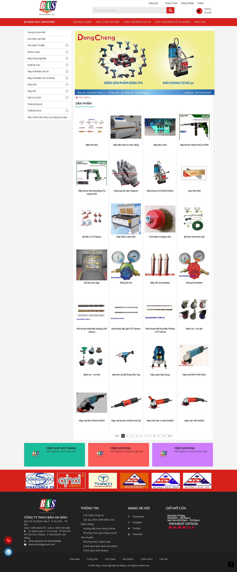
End (169, 436)
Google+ (137, 522)
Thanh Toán (171, 3)
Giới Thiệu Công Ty (93, 515)
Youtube (137, 534)
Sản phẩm (128, 559)
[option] (40, 481)
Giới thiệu (110, 559)
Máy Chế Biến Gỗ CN (137, 21)
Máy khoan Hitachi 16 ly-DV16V (194, 145)
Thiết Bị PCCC (35, 110)
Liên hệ (163, 559)
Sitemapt (75, 559)
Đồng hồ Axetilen (194, 283)
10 (163, 436)
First (117, 436)
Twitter (137, 528)
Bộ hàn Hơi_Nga (91, 283)
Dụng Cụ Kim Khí (36, 32)
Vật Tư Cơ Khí (34, 97)
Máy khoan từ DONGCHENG (160, 191)
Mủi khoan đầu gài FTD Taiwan (125, 329)
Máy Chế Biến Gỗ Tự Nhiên (172, 21)
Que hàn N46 (194, 191)
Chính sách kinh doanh (95, 550)
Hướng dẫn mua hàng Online (99, 528)
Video (200, 3)
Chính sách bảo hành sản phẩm (100, 546)
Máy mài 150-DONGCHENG (92, 420)
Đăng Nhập (187, 3)
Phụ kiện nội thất (36, 39)
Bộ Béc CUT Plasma (91, 237)
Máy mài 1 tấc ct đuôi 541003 (160, 420)
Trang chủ (92, 559)
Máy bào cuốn (160, 145)
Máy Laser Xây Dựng (160, 375)
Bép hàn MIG (92, 145)
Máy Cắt (32, 91)
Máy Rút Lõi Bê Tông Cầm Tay (126, 375)
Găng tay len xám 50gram (126, 191)
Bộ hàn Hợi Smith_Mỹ (194, 237)
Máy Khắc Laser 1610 (125, 237)
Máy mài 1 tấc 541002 (194, 420)
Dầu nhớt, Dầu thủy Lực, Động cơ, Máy (47, 117)
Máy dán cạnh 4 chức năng (126, 145)
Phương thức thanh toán (97, 541)
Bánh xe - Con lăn (194, 329)
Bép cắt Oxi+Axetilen (160, 283)
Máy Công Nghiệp (108, 21)
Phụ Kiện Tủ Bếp (36, 45)
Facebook (138, 516)
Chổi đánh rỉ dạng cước (160, 237)
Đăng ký (153, 3)
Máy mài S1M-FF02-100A (194, 375)
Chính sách (147, 559)
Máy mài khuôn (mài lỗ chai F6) (126, 420)
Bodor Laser (82, 21)
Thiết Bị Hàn (34, 65)
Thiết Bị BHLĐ (35, 104)
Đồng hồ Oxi (126, 283)
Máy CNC (200, 21)
